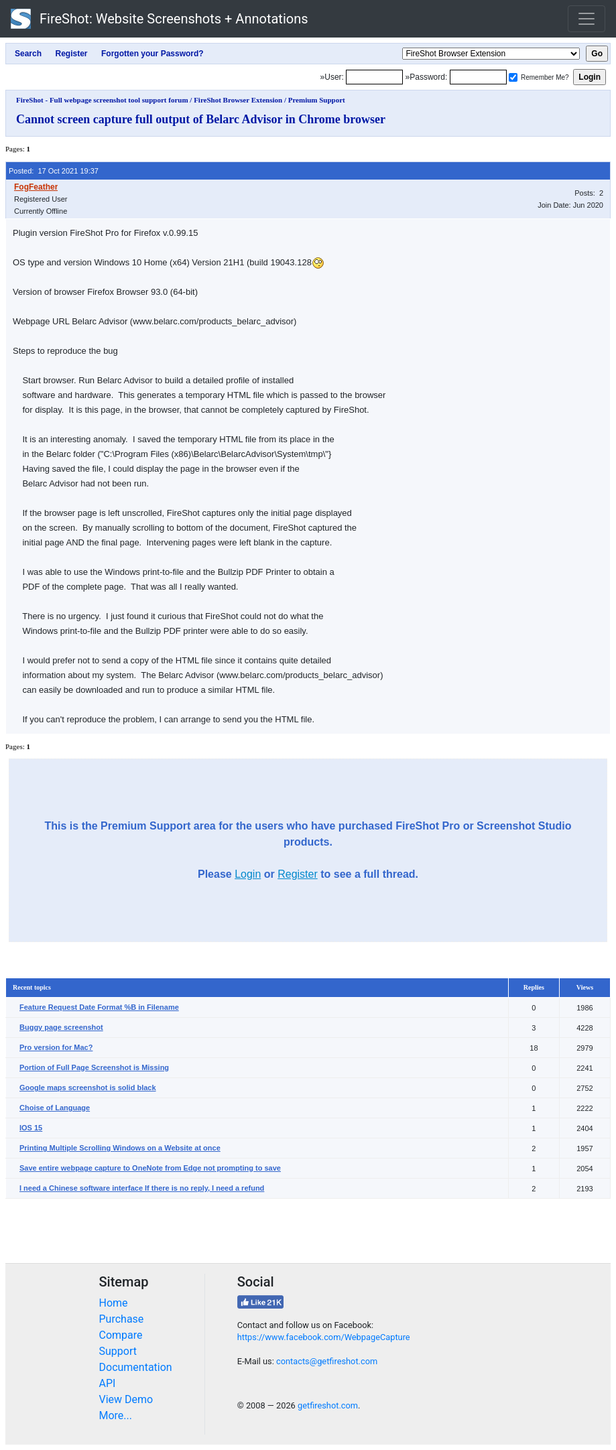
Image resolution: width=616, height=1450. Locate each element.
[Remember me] (513, 77)
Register (298, 874)
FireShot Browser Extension (238, 100)
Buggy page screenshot (61, 1027)
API (107, 1383)
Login (248, 874)
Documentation (135, 1367)
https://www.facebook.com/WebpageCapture (323, 1337)
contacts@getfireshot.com (326, 1361)
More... (116, 1415)
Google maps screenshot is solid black (87, 1087)
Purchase (121, 1319)
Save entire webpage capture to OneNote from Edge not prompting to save (150, 1168)
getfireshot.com (328, 1405)
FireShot (159, 19)
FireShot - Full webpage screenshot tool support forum (102, 100)
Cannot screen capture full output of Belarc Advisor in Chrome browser (200, 119)
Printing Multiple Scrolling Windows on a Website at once (120, 1148)
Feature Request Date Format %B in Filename (99, 1007)
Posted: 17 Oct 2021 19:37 (54, 171)
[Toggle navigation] (586, 18)
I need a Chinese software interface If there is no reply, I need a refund (141, 1188)
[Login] (374, 77)
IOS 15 (30, 1128)
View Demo (126, 1399)
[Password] (478, 77)
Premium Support (316, 100)
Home (113, 1303)
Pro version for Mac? (56, 1047)
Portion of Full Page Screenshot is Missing (94, 1067)
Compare (121, 1335)
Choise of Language (54, 1108)
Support (118, 1351)
